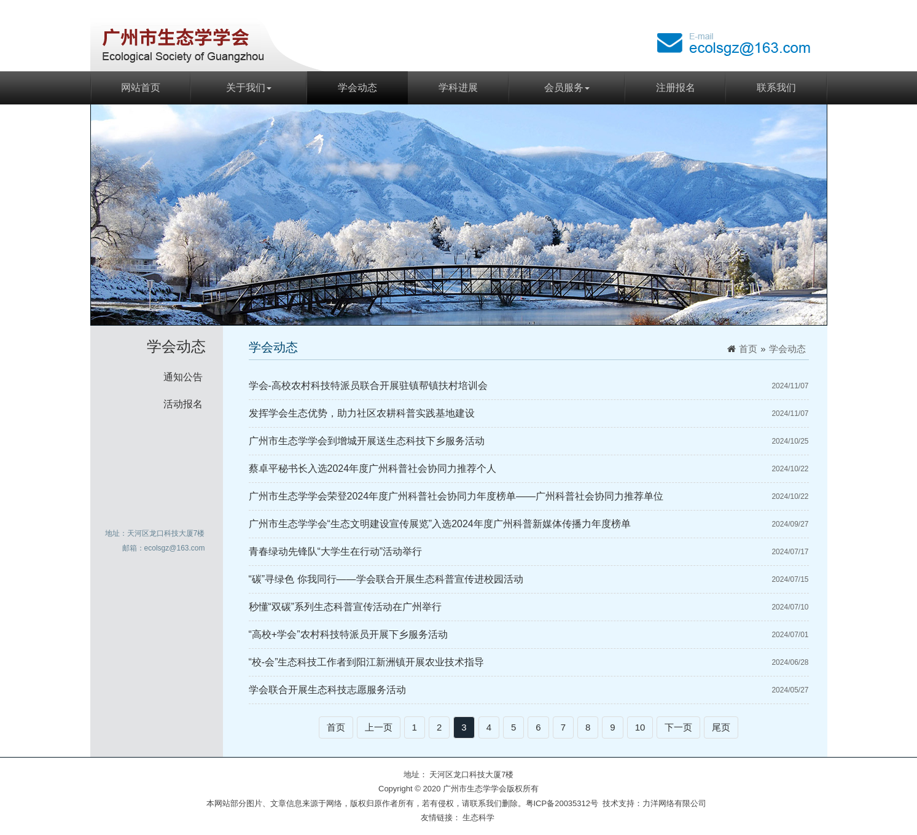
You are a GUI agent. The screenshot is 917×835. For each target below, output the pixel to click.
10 (640, 727)
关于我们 (248, 87)
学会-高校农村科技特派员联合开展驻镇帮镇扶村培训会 (368, 385)
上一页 (378, 727)
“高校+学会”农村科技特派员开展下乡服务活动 (348, 634)
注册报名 (675, 87)
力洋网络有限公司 (674, 803)
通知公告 (183, 377)
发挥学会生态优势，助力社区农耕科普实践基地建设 (362, 413)
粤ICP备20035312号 (562, 803)
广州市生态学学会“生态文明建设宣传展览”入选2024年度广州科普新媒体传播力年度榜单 (440, 524)
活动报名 (183, 404)
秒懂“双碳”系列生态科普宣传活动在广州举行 (345, 607)
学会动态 (357, 87)
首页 (748, 348)
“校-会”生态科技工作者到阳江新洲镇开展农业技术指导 (367, 662)
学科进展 (458, 87)
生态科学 (478, 817)
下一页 (678, 727)
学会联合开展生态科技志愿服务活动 (327, 689)
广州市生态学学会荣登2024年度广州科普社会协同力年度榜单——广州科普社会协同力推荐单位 (456, 496)
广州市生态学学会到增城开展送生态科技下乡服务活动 (367, 441)
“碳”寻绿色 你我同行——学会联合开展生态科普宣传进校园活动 (386, 579)
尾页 (721, 727)
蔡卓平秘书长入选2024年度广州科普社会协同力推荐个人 (373, 468)
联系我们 (776, 87)
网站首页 (140, 87)
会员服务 (567, 87)
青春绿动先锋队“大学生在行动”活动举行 (336, 551)
